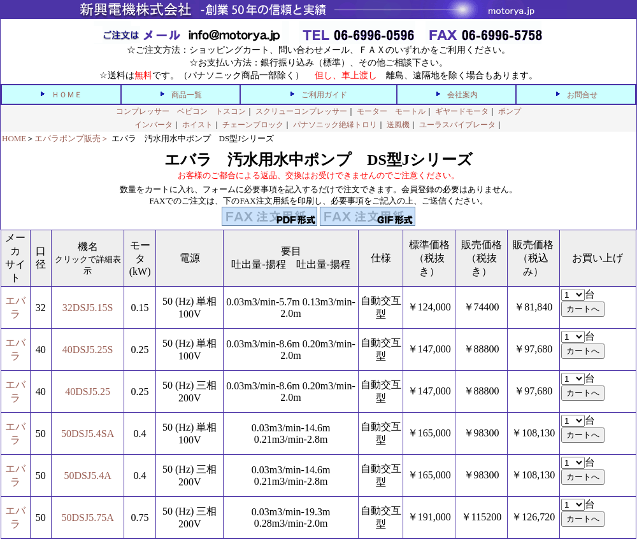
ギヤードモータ (462, 111)
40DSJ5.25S (87, 349)
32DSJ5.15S (87, 307)
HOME (14, 138)
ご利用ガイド (324, 94)
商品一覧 (186, 94)
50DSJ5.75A (88, 517)
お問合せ (582, 94)
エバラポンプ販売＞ (71, 138)
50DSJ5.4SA (87, 433)
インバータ (153, 124)
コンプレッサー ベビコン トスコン (181, 111)
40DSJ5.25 (87, 391)
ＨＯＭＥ (67, 94)
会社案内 (462, 94)
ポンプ (509, 111)
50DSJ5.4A (87, 475)
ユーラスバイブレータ (457, 124)
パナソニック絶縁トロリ (335, 124)
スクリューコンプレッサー (301, 111)
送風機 (398, 124)
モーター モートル (391, 111)
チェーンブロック (252, 124)
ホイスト (197, 124)
